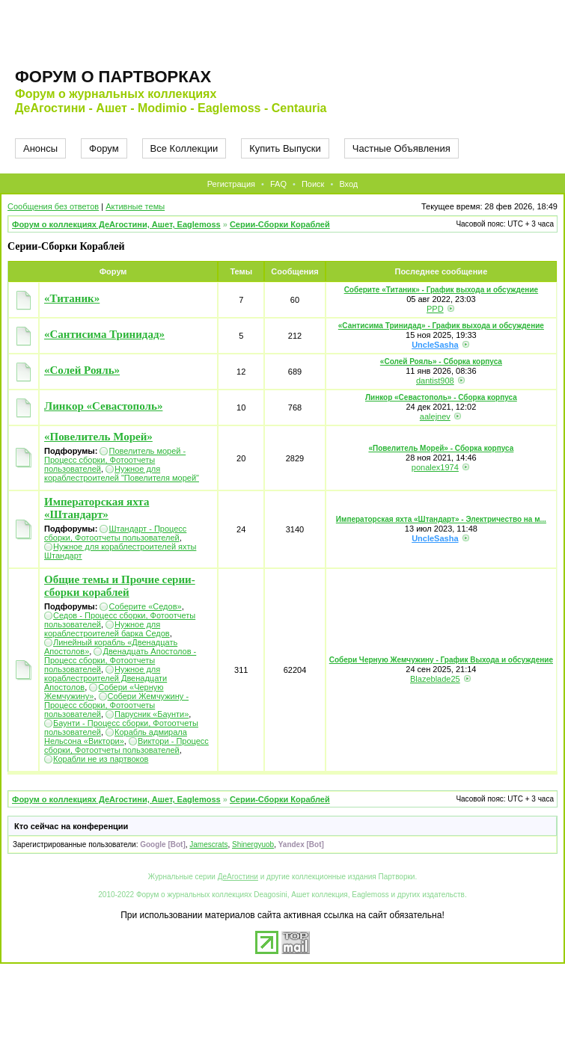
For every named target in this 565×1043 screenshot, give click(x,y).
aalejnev (435, 416)
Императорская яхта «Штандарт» (96, 508)
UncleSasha (435, 344)
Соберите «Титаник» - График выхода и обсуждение (441, 290)
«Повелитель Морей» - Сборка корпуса (440, 448)
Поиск (313, 183)
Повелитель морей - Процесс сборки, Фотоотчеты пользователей (115, 459)
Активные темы (135, 206)
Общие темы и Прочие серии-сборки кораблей (119, 585)
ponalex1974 (435, 467)
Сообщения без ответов (53, 206)
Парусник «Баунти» (151, 714)
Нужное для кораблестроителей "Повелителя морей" (121, 473)
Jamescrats (208, 844)
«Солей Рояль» (82, 370)
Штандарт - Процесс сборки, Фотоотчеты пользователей (115, 533)
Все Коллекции (184, 148)
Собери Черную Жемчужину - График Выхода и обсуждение (441, 660)
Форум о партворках (113, 76)
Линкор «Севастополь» (103, 406)
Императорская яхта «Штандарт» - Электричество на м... (441, 519)
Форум (104, 148)
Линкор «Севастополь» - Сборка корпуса (441, 397)
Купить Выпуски (285, 148)
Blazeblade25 (435, 678)
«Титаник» (72, 298)
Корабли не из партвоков (100, 758)
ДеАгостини (238, 877)
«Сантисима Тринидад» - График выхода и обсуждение (441, 325)
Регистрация (231, 183)
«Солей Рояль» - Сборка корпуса (441, 361)
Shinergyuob (253, 844)
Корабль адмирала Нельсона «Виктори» (115, 736)
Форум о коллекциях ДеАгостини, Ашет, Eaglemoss (116, 224)
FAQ (278, 183)
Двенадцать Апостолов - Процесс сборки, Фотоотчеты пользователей (120, 660)
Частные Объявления (401, 148)
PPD (435, 308)
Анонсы (40, 148)
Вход (348, 183)
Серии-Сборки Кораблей (280, 224)
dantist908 (435, 380)
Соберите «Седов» (145, 606)
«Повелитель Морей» (98, 437)
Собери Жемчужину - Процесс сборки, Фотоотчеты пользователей (116, 705)
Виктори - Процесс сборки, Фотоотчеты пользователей (126, 745)
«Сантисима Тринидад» (104, 334)
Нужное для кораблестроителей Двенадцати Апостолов (105, 678)
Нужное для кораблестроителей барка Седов (107, 629)
